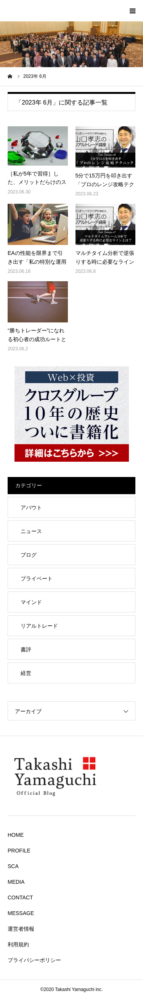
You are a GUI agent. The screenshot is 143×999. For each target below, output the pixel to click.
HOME (16, 835)
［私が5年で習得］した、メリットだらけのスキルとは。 (37, 182)
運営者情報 (21, 929)
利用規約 (18, 944)
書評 (26, 649)
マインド (31, 602)
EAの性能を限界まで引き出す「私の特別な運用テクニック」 (37, 261)
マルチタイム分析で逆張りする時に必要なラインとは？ (105, 261)
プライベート (37, 578)
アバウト (31, 507)
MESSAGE (21, 913)
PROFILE (19, 851)
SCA (13, 866)
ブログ (29, 555)
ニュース (31, 531)
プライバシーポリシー (34, 960)
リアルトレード (39, 626)
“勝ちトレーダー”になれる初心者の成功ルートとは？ (37, 339)
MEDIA (16, 882)
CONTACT (20, 897)
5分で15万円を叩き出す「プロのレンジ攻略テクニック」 (105, 184)
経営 (26, 673)
